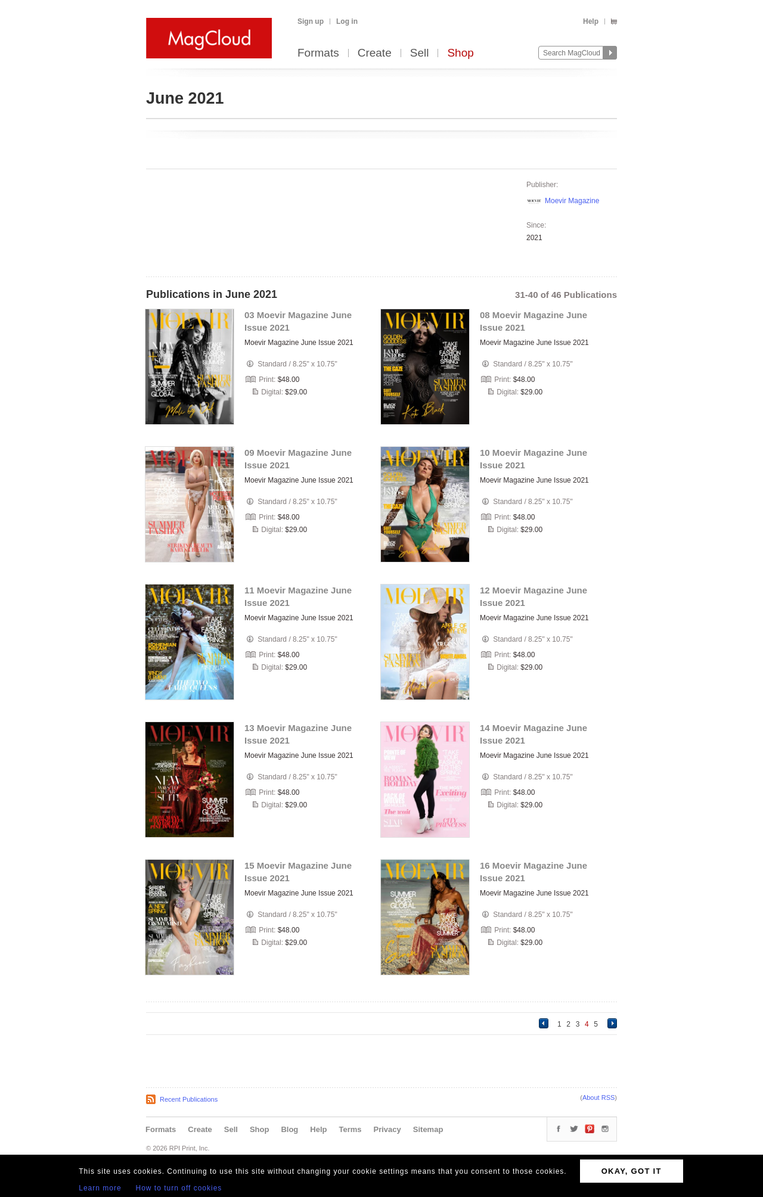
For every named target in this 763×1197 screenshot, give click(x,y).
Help (590, 21)
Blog (289, 1129)
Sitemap (428, 1129)
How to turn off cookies (179, 1188)
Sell (419, 53)
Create (375, 53)
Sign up (310, 21)
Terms (350, 1129)
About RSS (598, 1097)
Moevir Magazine (572, 201)
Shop (460, 53)
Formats (318, 53)
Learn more (100, 1188)
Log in (347, 21)
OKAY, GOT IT (631, 1171)
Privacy (387, 1129)
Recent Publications (189, 1099)
